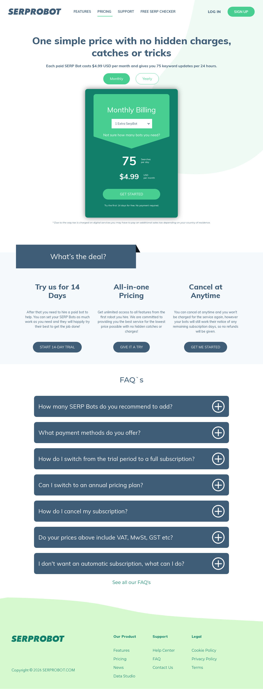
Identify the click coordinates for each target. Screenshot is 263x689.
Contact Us (163, 667)
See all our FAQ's (131, 582)
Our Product (124, 636)
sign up (241, 12)
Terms (197, 667)
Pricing (120, 659)
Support (160, 636)
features (82, 12)
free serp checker (158, 12)
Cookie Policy (204, 650)
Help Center (164, 650)
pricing (104, 12)
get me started (205, 347)
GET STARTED (131, 194)
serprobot (34, 11)
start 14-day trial (57, 347)
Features (121, 650)
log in (214, 11)
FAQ (156, 659)
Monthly (116, 78)
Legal (196, 636)
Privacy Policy (204, 659)
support (126, 12)
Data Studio (124, 676)
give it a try (131, 347)
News (118, 667)
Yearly (147, 78)
